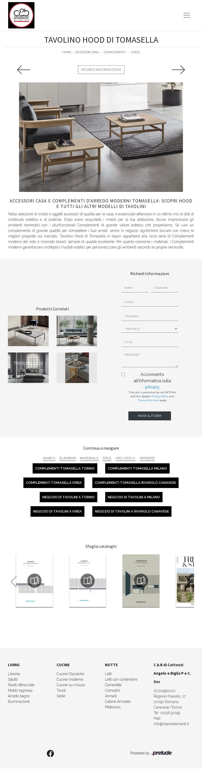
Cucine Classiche (70, 674)
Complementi (114, 52)
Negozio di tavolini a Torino (68, 497)
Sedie (61, 696)
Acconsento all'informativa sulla (152, 381)
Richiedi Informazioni (101, 70)
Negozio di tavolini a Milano (134, 497)
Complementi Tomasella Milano (137, 468)
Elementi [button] (67, 458)
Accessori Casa (86, 52)
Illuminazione (19, 701)
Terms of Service (148, 400)
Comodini (112, 690)
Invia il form (149, 416)
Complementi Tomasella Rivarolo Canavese (135, 483)
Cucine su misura (71, 685)
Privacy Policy (159, 396)
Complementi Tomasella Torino (65, 468)
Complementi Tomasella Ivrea (54, 483)
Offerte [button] (147, 458)
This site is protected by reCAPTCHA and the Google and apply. (152, 396)
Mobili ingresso (20, 690)
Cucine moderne (70, 679)
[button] (187, 582)
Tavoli (61, 690)
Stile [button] (107, 458)
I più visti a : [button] (125, 458)
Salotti (13, 679)
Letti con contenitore (121, 679)
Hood (135, 52)
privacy (152, 387)
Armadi (111, 696)
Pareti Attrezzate (21, 685)
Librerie (14, 674)
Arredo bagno (19, 696)
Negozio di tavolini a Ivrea (57, 511)
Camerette (113, 685)
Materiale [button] (89, 458)
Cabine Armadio (118, 701)
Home (66, 52)
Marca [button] (49, 458)
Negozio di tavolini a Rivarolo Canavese (132, 511)
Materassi (112, 707)
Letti (108, 674)
